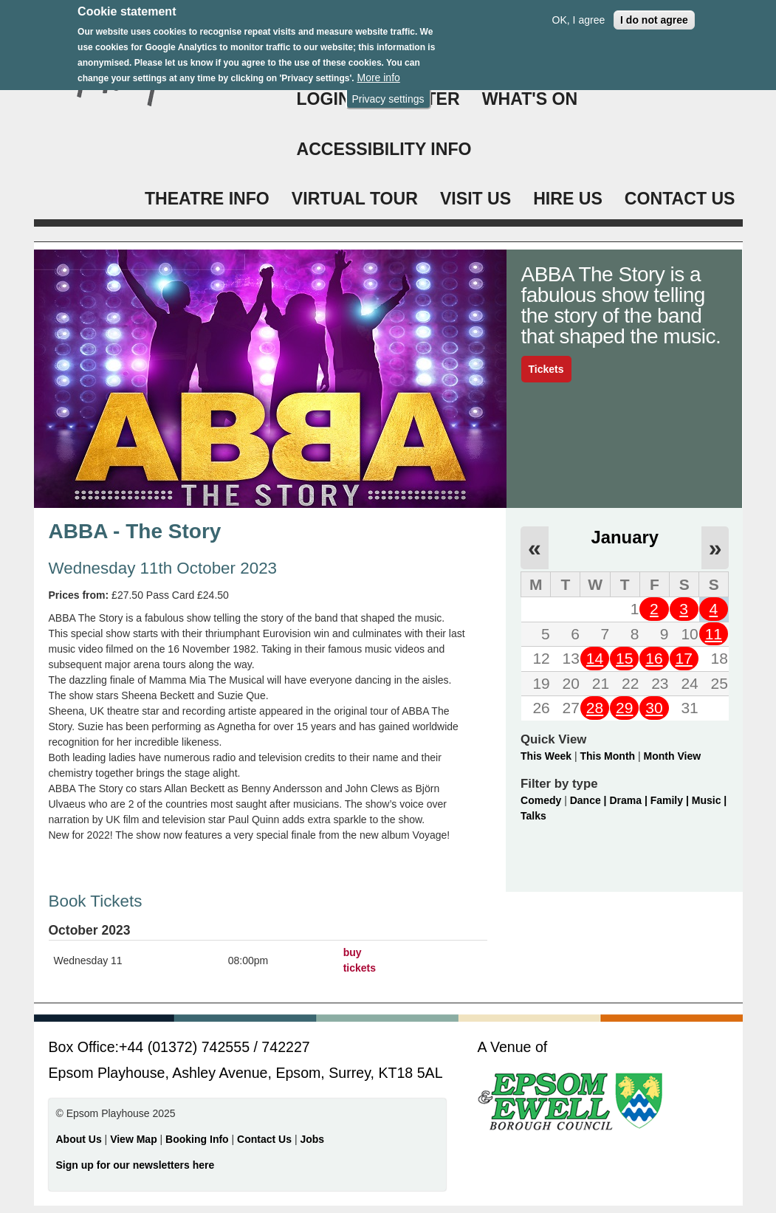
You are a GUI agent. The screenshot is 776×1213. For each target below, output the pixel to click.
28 (594, 707)
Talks (533, 816)
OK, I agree (578, 12)
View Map (134, 1139)
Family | (671, 800)
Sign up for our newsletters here (135, 1165)
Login (324, 99)
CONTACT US (680, 198)
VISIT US (475, 198)
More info (378, 70)
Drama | (629, 800)
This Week (546, 756)
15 (624, 658)
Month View (672, 756)
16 (653, 658)
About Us (79, 1139)
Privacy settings (387, 91)
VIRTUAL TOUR (355, 198)
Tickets (546, 369)
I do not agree (654, 12)
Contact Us (266, 1139)
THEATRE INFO (207, 198)
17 (683, 658)
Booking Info (197, 1139)
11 (713, 633)
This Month (607, 756)
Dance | (590, 800)
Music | (709, 800)
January (625, 537)
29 (624, 707)
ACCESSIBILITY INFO (384, 149)
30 (653, 707)
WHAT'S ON (530, 99)
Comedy (541, 800)
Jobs (312, 1139)
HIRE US (567, 198)
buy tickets (359, 960)
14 (594, 658)
